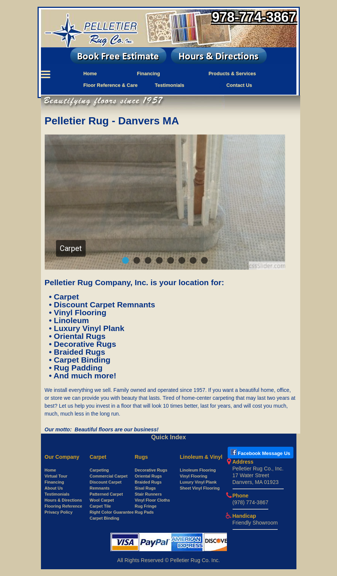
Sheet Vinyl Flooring (200, 488)
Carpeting (99, 470)
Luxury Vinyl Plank (198, 482)
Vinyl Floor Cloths (152, 500)
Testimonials (169, 85)
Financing (148, 73)
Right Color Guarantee (112, 512)
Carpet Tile (100, 506)
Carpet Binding (104, 518)
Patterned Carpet (106, 494)
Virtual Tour (56, 476)
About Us (54, 488)
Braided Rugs (148, 482)
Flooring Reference (63, 506)
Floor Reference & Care (110, 85)
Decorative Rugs (151, 470)
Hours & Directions (63, 500)
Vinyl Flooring (193, 476)
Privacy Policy (59, 512)
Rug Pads (144, 512)
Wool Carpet (102, 500)
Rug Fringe (146, 506)
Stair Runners (148, 494)
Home (90, 73)
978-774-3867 (254, 17)
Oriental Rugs (148, 476)
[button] (125, 260)
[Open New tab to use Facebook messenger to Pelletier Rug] (260, 453)
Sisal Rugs (145, 488)
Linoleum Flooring (198, 470)
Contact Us (239, 85)
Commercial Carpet (109, 476)
